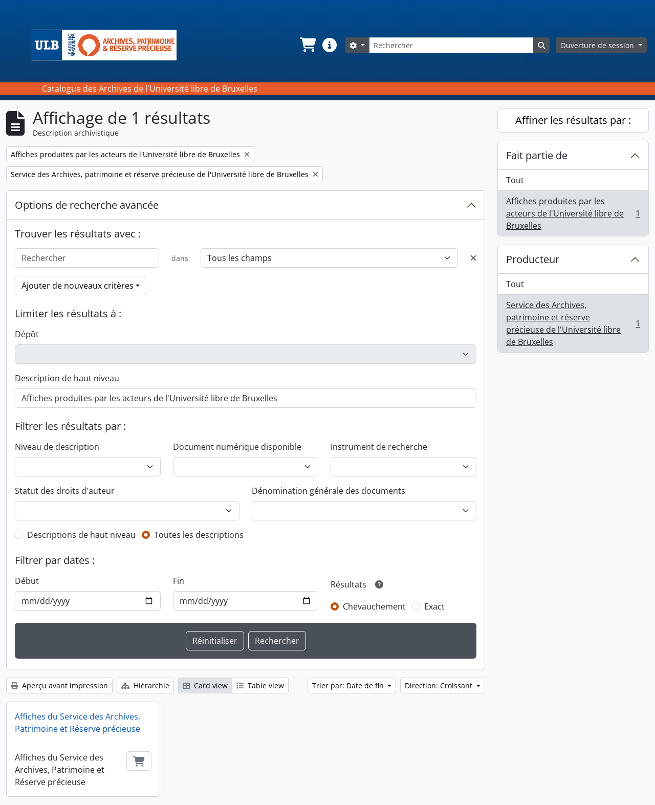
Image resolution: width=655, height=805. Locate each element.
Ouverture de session (598, 45)
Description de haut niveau (67, 378)
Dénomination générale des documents (328, 490)
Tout (515, 180)
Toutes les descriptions (199, 534)
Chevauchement (374, 606)
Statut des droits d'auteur (65, 490)
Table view (260, 685)
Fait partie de (536, 155)
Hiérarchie (145, 685)
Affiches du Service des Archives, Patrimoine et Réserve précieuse (77, 722)
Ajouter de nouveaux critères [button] (77, 285)
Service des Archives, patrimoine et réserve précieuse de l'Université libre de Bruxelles (573, 323)
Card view (205, 685)
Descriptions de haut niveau (81, 534)
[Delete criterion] (473, 258)
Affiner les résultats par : (573, 120)
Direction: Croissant (439, 685)
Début (27, 580)
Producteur (532, 259)
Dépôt (27, 334)
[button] (307, 45)
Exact (434, 606)
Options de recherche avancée (87, 205)
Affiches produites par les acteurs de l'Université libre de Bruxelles (573, 213)
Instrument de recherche (379, 446)
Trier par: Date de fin (349, 685)
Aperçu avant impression (59, 685)
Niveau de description (57, 446)
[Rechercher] (451, 45)
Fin (178, 580)
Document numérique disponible (237, 446)
